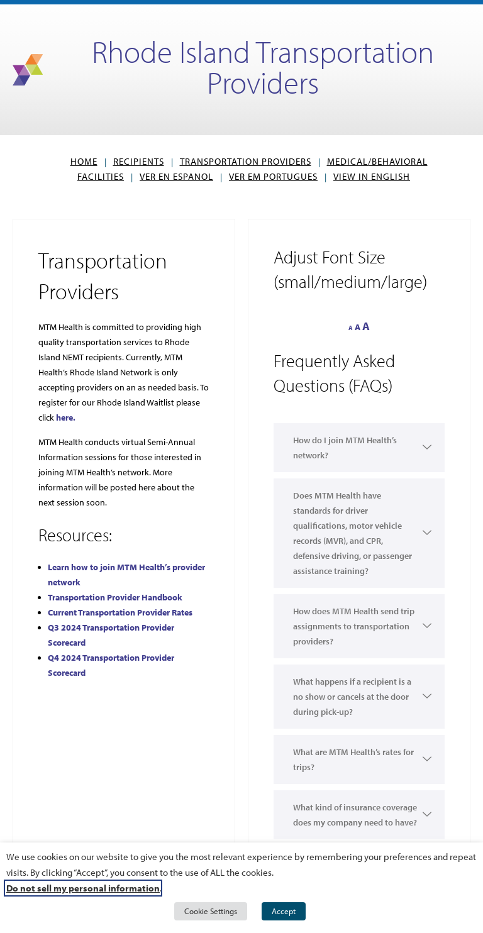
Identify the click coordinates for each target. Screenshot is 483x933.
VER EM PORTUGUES (273, 176)
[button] (359, 659)
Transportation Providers (245, 161)
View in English (371, 176)
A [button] (350, 328)
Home (83, 161)
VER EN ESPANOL (176, 176)
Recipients (138, 161)
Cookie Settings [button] (210, 911)
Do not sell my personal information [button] (83, 888)
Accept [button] (284, 911)
